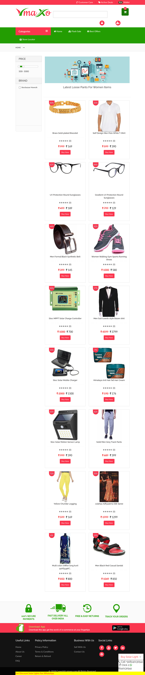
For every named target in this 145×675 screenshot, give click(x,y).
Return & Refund (43, 656)
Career (19, 656)
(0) (70, 140)
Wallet (123, 2)
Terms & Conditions (44, 651)
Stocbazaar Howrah (28, 87)
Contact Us (79, 651)
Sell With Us (80, 647)
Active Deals (105, 2)
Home (18, 647)
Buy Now (65, 152)
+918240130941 (134, 661)
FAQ (18, 660)
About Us (20, 651)
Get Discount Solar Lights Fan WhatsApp (34, 673)
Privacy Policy (41, 647)
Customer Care (84, 2)
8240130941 (125, 668)
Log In (105, 22)
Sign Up (122, 22)
